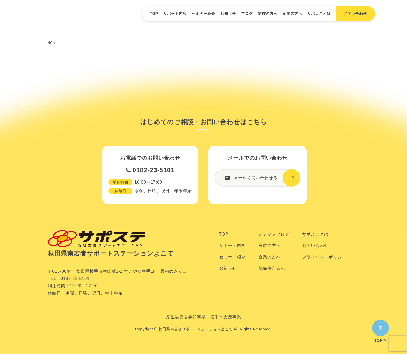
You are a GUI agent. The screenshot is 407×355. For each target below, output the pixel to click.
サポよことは (319, 13)
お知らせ (228, 13)
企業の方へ (292, 13)
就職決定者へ (272, 269)
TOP (154, 13)
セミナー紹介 (203, 13)
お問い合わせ (315, 246)
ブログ (247, 13)
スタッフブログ (274, 235)
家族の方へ (267, 13)
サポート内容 (175, 13)
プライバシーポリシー (324, 258)
